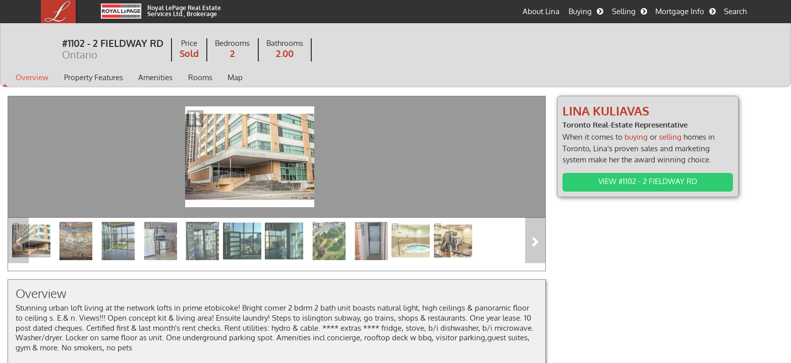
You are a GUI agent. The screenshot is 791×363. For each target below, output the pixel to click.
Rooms (240, 78)
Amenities (195, 78)
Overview (71, 78)
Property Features (132, 78)
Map (274, 78)
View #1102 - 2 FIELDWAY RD (632, 181)
